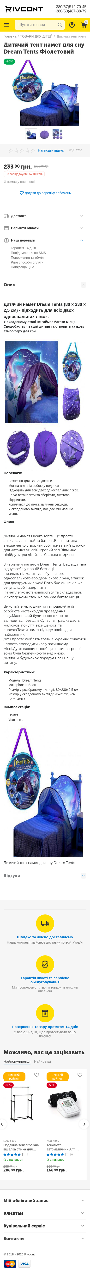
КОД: (71, 150)
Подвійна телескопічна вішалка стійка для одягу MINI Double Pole (21, 1147)
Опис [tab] (45, 285)
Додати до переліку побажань (45, 193)
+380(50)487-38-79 (70, 11)
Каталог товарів (6, 25)
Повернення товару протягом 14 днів (45, 1027)
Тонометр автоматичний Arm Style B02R (61, 1147)
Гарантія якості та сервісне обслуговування (45, 980)
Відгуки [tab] (45, 876)
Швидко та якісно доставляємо (45, 937)
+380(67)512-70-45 (70, 7)
